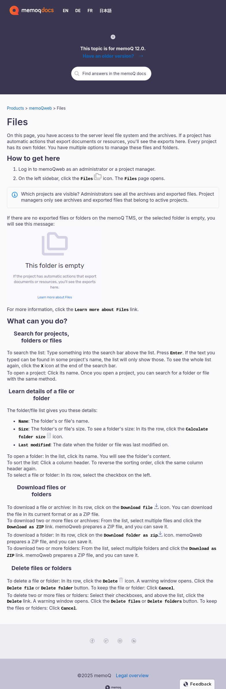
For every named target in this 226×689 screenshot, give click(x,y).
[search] (114, 73)
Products (15, 108)
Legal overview (132, 661)
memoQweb (41, 108)
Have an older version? (108, 56)
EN (65, 10)
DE (78, 10)
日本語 (105, 10)
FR (90, 10)
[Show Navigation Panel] (216, 10)
